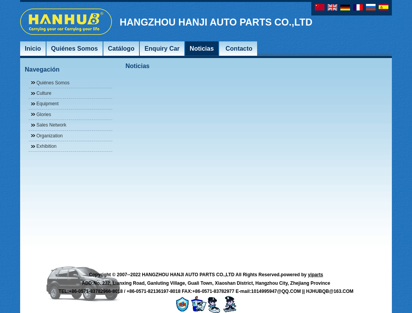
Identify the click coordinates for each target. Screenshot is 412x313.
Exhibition (46, 146)
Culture (44, 93)
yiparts (315, 274)
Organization (49, 136)
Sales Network (51, 125)
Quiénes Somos (52, 83)
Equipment (47, 103)
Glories (43, 114)
